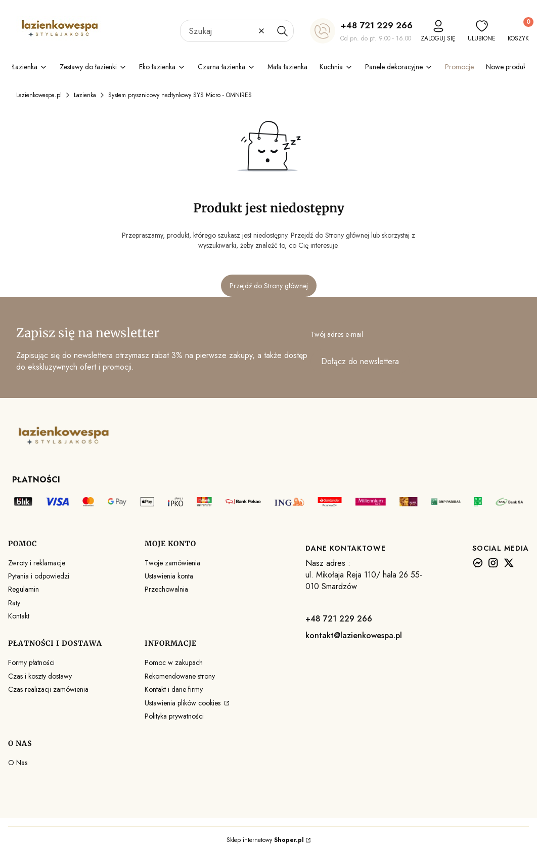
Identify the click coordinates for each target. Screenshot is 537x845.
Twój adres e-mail (336, 334)
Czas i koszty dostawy (40, 676)
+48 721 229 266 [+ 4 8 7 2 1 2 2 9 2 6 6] (376, 25)
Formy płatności (31, 662)
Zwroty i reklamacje (36, 563)
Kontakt (18, 616)
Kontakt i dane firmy (174, 689)
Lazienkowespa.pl (39, 95)
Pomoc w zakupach (174, 662)
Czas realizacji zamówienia (48, 689)
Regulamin (23, 589)
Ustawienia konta (169, 576)
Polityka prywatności (174, 716)
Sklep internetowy (265, 839)
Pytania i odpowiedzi (38, 576)
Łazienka (85, 95)
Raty (14, 603)
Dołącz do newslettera (360, 361)
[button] (282, 30)
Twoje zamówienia (172, 563)
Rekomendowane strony (180, 676)
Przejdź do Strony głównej (269, 286)
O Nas (17, 763)
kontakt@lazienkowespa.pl (353, 635)
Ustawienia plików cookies (183, 703)
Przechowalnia (166, 589)
